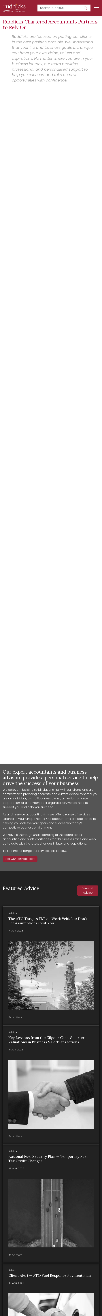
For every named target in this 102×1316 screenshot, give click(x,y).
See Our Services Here (20, 859)
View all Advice (87, 890)
